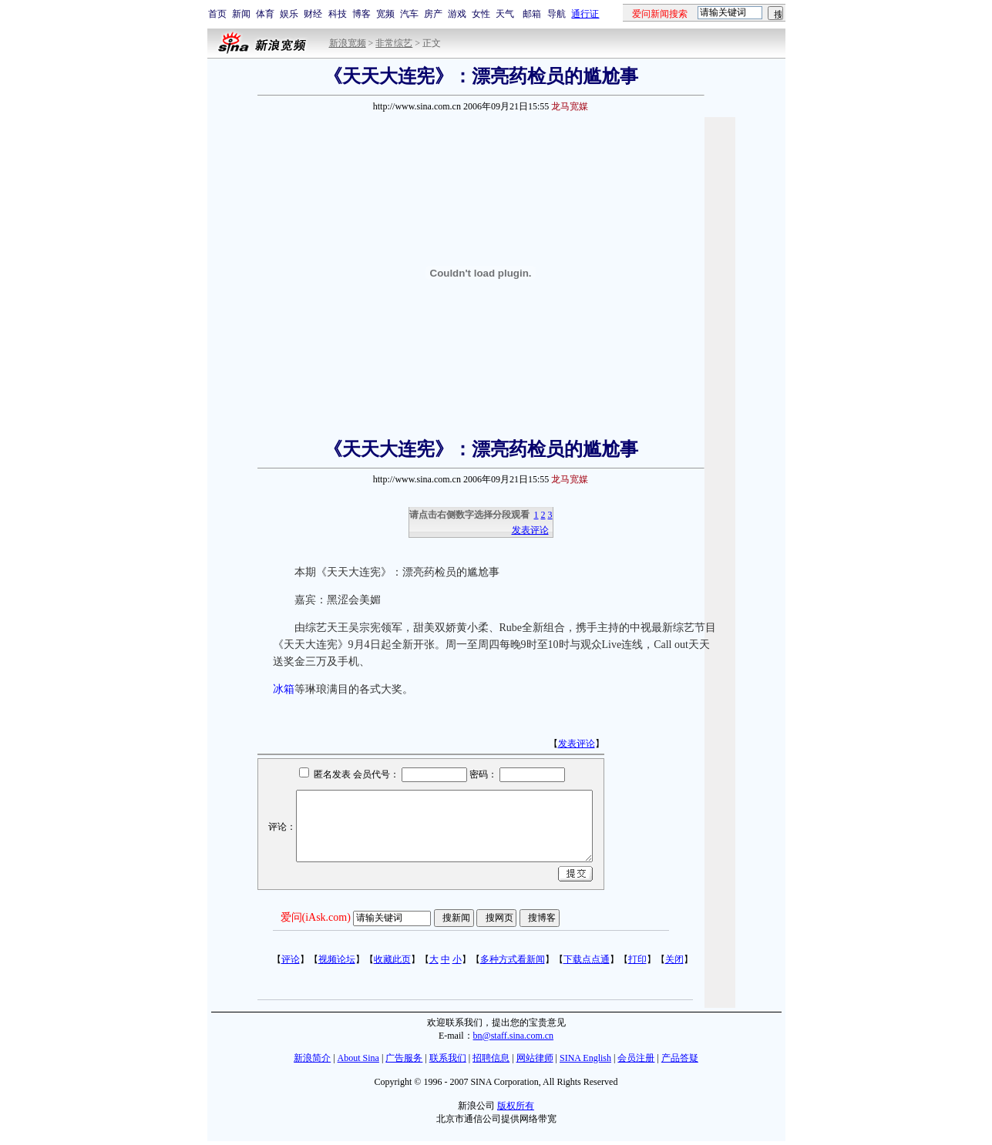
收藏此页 (392, 959)
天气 (505, 13)
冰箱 (283, 689)
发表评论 (530, 530)
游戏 (457, 13)
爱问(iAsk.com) (316, 917)
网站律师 (534, 1058)
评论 (290, 959)
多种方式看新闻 (512, 959)
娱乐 (289, 13)
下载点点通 (586, 959)
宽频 (385, 13)
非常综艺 (393, 43)
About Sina (358, 1058)
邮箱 (532, 13)
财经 (313, 13)
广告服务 (403, 1058)
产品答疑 (679, 1058)
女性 (481, 13)
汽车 (409, 13)
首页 (217, 13)
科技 (337, 13)
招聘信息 (490, 1058)
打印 (637, 959)
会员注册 (635, 1058)
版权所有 (515, 1105)
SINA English (585, 1058)
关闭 (674, 959)
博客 (361, 13)
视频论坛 (336, 959)
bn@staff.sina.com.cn (513, 1035)
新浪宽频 (347, 43)
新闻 (241, 13)
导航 (556, 13)
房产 (433, 13)
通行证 (585, 13)
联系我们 (447, 1058)
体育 (265, 13)
